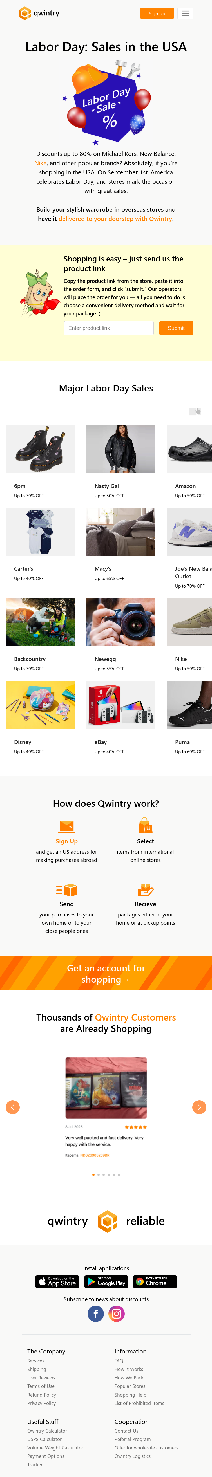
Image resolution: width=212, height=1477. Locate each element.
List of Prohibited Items (139, 1403)
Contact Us (126, 1430)
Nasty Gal (107, 485)
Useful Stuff (42, 1421)
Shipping (36, 1369)
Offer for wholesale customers (146, 1447)
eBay (101, 741)
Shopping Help (130, 1394)
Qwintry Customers (135, 1016)
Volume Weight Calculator (55, 1447)
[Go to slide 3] (103, 1175)
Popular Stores (130, 1386)
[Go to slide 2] (98, 1175)
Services (35, 1360)
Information (130, 1351)
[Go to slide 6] (119, 1175)
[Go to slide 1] (93, 1175)
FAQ (119, 1360)
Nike (40, 162)
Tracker (35, 1464)
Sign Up (67, 841)
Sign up (157, 13)
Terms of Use (41, 1386)
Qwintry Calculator (47, 1430)
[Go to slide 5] (114, 1175)
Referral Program (133, 1439)
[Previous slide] (13, 1107)
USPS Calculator (44, 1439)
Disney (22, 741)
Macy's (103, 568)
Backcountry (30, 658)
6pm (20, 485)
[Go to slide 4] (109, 1175)
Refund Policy (41, 1394)
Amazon (185, 485)
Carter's (23, 568)
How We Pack (129, 1377)
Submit (176, 328)
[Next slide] (199, 1107)
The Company (46, 1351)
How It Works (129, 1369)
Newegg (105, 658)
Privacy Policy (41, 1403)
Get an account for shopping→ (106, 973)
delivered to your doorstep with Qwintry (115, 218)
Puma (182, 741)
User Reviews (41, 1377)
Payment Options (45, 1456)
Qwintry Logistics (133, 1456)
